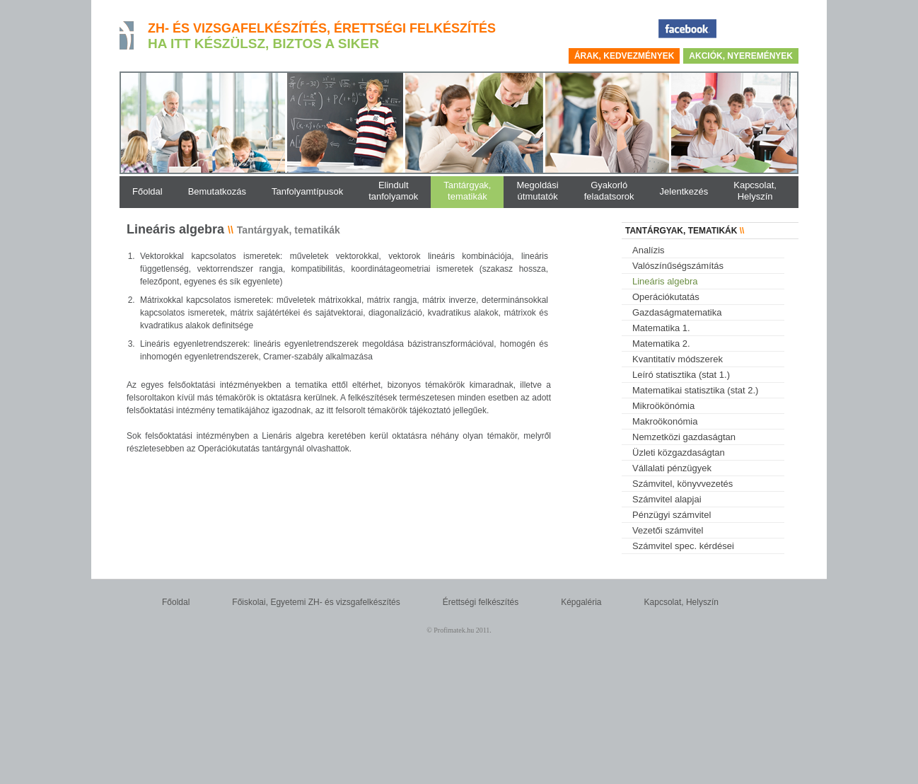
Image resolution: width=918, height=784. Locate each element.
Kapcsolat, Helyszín (681, 602)
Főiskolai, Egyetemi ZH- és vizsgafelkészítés (316, 602)
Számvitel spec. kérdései (683, 546)
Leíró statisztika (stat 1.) (681, 374)
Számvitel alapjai (667, 499)
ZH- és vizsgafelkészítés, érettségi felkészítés (322, 28)
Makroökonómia (665, 421)
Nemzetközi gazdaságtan (684, 437)
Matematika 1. (661, 328)
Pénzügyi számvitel (671, 514)
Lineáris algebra (665, 281)
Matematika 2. (661, 343)
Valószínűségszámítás (678, 265)
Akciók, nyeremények (741, 56)
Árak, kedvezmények (624, 56)
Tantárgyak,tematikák (467, 191)
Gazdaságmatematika (676, 312)
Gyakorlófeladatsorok (609, 191)
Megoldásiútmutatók (537, 191)
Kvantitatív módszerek (677, 359)
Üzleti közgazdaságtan (678, 452)
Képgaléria (581, 602)
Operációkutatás (665, 297)
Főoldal (176, 602)
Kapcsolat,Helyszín (755, 191)
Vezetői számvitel (667, 530)
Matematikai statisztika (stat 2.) (695, 390)
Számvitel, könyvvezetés (682, 483)
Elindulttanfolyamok (393, 191)
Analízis (648, 250)
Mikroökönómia (663, 405)
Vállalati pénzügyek (671, 468)
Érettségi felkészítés (480, 602)
